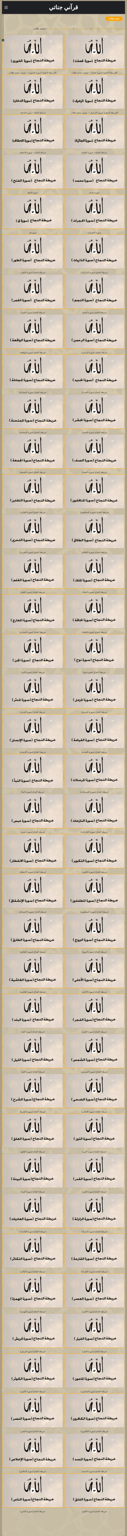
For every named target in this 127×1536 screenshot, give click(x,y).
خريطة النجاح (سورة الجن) (33, 672)
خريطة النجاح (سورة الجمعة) (33, 472)
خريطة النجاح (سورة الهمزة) (32, 1311)
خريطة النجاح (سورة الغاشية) (33, 992)
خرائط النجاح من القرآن (60, 28)
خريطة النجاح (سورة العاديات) (32, 1231)
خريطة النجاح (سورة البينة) (33, 1191)
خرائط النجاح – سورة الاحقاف (32, 152)
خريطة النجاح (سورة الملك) (94, 592)
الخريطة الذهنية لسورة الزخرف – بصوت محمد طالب (94, 112)
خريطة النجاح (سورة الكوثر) (32, 1391)
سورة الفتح (33, 192)
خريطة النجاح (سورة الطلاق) (94, 552)
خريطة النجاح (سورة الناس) (32, 1511)
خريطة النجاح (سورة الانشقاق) (32, 912)
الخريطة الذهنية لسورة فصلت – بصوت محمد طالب (94, 72)
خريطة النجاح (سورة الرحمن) (94, 352)
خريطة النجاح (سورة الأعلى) (94, 992)
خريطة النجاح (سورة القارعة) (94, 1271)
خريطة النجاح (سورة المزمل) (94, 712)
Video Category (116, 28)
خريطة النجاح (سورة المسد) (94, 1471)
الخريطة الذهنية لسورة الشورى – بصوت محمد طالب (32, 72)
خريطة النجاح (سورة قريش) (32, 1351)
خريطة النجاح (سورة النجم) (94, 312)
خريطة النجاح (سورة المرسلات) (94, 792)
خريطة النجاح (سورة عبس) (33, 832)
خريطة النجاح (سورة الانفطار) (32, 872)
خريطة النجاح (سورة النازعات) (94, 832)
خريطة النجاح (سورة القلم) (33, 592)
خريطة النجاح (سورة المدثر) (32, 712)
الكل (94, 28)
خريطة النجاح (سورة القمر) (32, 312)
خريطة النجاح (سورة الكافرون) (94, 1431)
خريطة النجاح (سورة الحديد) (94, 392)
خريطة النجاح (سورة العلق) (33, 1151)
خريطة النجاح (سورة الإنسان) (33, 752)
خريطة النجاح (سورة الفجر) (94, 1031)
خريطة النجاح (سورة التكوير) (94, 872)
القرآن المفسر (82, 28)
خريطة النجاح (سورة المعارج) (33, 632)
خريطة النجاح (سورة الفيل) (94, 1351)
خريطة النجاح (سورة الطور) (32, 272)
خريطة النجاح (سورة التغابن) (32, 512)
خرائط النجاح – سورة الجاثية (94, 152)
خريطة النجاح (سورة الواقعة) (33, 352)
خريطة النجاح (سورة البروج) (94, 952)
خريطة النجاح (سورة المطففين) (94, 912)
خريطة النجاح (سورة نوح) (94, 672)
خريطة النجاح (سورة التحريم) (33, 552)
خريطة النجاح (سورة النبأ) (32, 792)
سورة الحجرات (94, 232)
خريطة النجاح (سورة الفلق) (94, 1511)
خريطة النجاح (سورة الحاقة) (94, 632)
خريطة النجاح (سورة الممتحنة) (32, 432)
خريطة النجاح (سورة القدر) (94, 1191)
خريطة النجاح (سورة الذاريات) (94, 272)
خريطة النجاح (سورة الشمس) (94, 1072)
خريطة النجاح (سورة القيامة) (94, 752)
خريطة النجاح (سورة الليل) (33, 1072)
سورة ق (32, 232)
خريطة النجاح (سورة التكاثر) (32, 1271)
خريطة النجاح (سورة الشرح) (32, 1111)
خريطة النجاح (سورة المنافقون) (94, 512)
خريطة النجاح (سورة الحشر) (94, 432)
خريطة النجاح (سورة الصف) (94, 472)
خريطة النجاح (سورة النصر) (32, 1431)
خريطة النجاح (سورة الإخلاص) (32, 1471)
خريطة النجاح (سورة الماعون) (94, 1391)
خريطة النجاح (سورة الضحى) (94, 1111)
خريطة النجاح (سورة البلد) (32, 1031)
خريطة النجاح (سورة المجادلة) (32, 392)
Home (102, 28)
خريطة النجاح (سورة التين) (94, 1151)
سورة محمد (94, 192)
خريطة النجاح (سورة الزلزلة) (94, 1231)
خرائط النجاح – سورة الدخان (33, 112)
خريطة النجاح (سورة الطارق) (33, 952)
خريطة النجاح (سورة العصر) (94, 1311)
